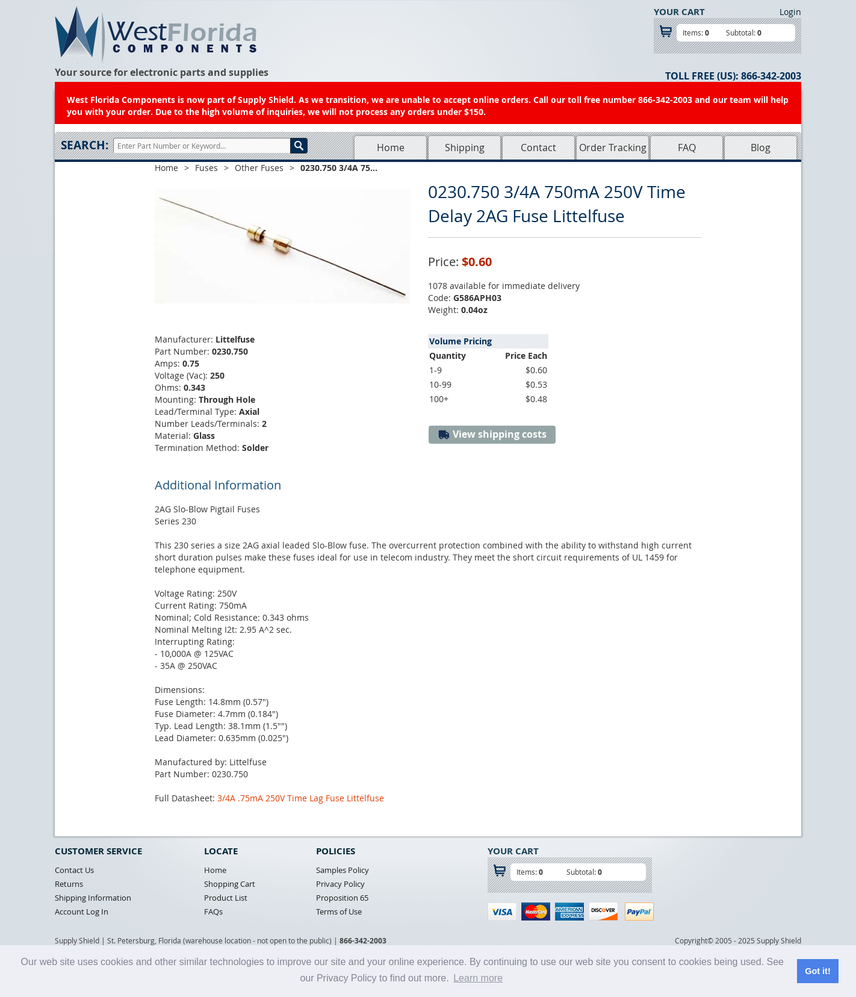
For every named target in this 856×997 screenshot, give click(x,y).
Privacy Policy (340, 883)
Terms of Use (339, 911)
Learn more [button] (478, 978)
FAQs (213, 911)
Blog (761, 147)
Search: (84, 145)
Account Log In (81, 911)
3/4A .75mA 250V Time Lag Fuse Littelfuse (300, 798)
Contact (538, 147)
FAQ (687, 147)
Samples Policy (342, 870)
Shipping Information (93, 897)
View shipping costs (492, 434)
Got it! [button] (817, 971)
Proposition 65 (342, 897)
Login (790, 11)
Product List (225, 897)
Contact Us (74, 870)
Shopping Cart (229, 883)
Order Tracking (613, 147)
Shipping (465, 147)
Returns (69, 883)
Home (391, 147)
